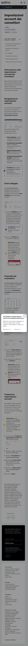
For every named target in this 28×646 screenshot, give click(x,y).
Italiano (16, 329)
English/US (6, 329)
